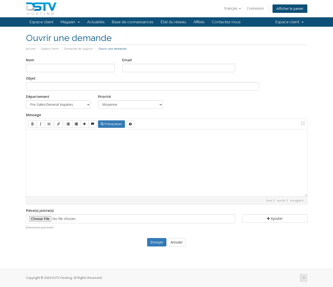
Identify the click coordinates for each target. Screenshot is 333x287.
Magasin (70, 22)
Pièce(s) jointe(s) (40, 210)
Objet (31, 78)
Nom (30, 60)
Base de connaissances (132, 22)
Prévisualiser (111, 124)
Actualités (95, 22)
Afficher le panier (289, 8)
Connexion (255, 8)
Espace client (41, 22)
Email (127, 60)
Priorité (104, 96)
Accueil (31, 48)
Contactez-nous (226, 22)
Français (232, 8)
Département (37, 96)
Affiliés (199, 22)
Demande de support (78, 48)
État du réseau (173, 22)
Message (33, 114)
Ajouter (275, 218)
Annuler (177, 242)
